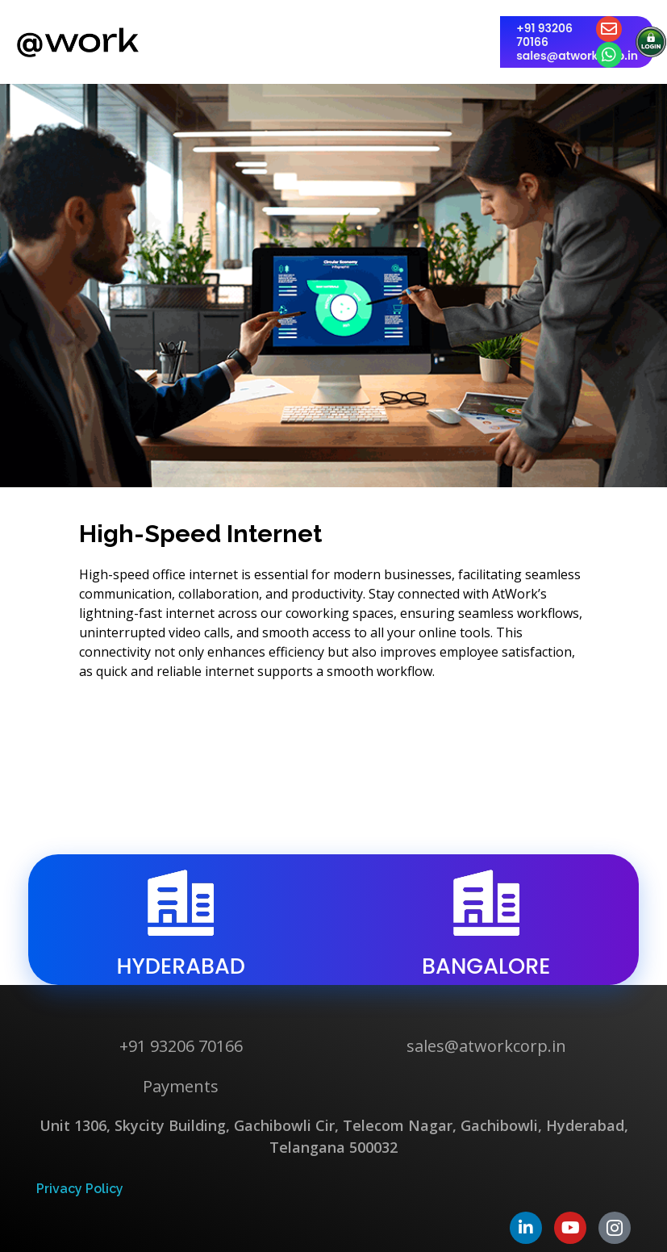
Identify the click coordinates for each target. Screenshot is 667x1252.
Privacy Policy (79, 1188)
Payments (181, 1086)
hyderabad (180, 966)
